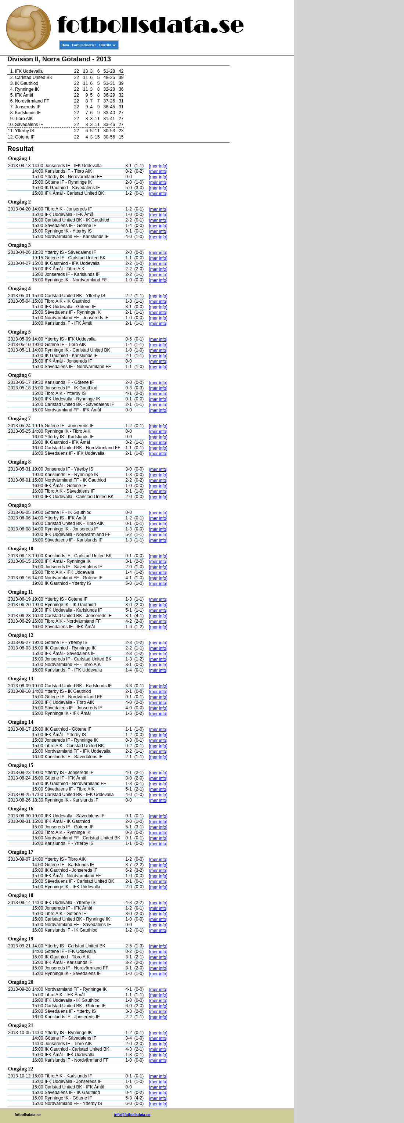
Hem (65, 45)
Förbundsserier (84, 45)
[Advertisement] (260, 167)
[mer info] (158, 166)
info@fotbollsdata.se (132, 1115)
